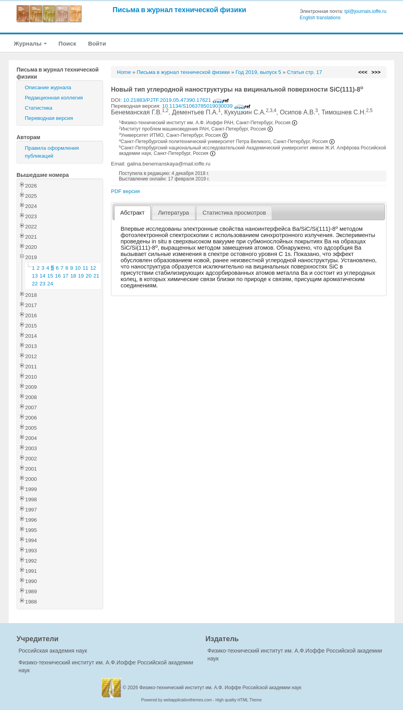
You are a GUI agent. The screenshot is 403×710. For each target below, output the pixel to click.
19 (81, 276)
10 (78, 268)
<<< (362, 72)
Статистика (38, 108)
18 (73, 276)
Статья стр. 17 (304, 72)
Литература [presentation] (173, 213)
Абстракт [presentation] (132, 213)
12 (93, 268)
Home (124, 72)
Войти (97, 43)
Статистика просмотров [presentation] (234, 213)
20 (89, 276)
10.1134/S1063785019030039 (206, 106)
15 (50, 276)
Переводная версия (49, 118)
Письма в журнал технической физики (179, 9)
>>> (376, 72)
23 (43, 284)
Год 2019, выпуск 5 (258, 72)
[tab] (132, 213)
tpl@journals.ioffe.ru (365, 11)
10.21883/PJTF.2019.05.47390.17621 (176, 100)
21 (96, 276)
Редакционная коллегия (54, 98)
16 (58, 276)
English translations (320, 17)
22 (35, 284)
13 (35, 276)
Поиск (67, 43)
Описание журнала (48, 87)
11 (86, 268)
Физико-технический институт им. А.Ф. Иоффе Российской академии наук (220, 687)
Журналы (30, 43)
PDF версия (125, 191)
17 (65, 276)
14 (43, 276)
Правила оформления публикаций (52, 152)
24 (50, 284)
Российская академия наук (52, 650)
